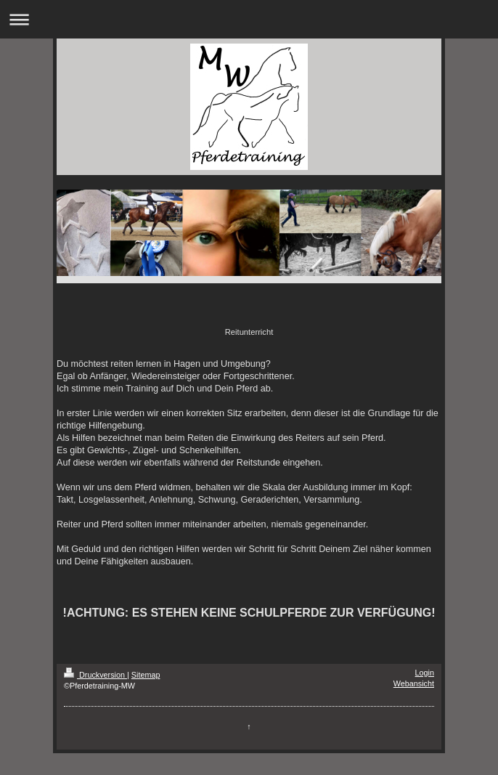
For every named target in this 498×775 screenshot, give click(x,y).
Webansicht (413, 683)
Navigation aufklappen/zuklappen (249, 19)
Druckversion (95, 674)
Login (424, 672)
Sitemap (145, 674)
